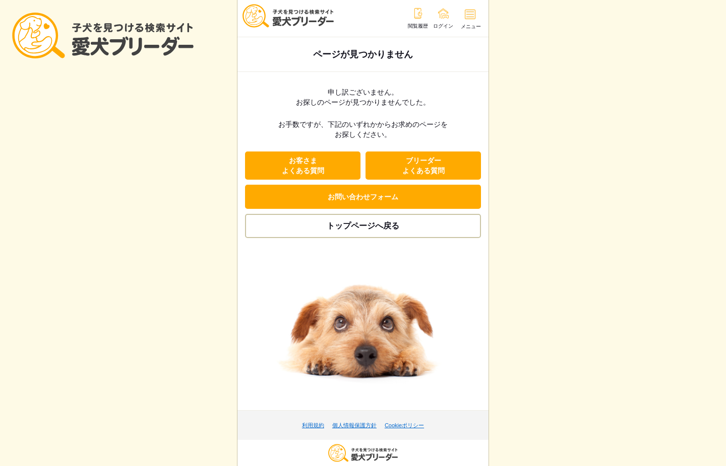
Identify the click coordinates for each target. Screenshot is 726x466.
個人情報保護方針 (354, 425)
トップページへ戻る (363, 225)
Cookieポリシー (404, 425)
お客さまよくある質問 (303, 166)
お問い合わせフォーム (363, 197)
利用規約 (313, 425)
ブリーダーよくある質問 (423, 166)
